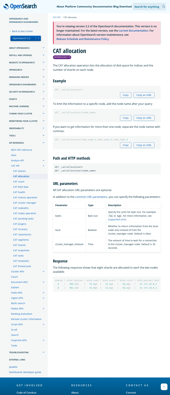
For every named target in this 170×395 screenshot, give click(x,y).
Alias (13, 155)
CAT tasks (18, 255)
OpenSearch (20, 6)
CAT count (18, 181)
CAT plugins (19, 223)
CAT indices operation (25, 197)
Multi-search (18, 303)
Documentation (102, 6)
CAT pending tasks (23, 218)
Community (84, 6)
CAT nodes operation (24, 213)
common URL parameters (91, 197)
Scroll (14, 329)
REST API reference (21, 149)
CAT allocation (21, 176)
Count (14, 276)
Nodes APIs (17, 308)
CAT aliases (19, 171)
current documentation (133, 30)
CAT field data (20, 186)
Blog (116, 6)
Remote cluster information (26, 319)
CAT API (15, 165)
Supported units (117, 219)
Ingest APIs (17, 297)
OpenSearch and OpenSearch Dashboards (23, 20)
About (60, 6)
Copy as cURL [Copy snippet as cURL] (144, 95)
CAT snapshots (21, 250)
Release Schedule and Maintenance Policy (82, 39)
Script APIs (17, 324)
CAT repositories (22, 234)
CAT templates (21, 260)
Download (125, 6)
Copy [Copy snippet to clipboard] (126, 95)
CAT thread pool (22, 266)
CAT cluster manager (24, 202)
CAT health (19, 192)
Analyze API (17, 160)
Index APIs (17, 292)
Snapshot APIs (19, 340)
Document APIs (19, 282)
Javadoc (13, 366)
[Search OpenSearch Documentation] (149, 6)
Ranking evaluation (21, 313)
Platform (70, 6)
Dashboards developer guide (25, 372)
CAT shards (19, 245)
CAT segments (21, 239)
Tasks (14, 345)
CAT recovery (20, 229)
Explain (15, 287)
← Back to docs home (21, 31)
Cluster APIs (17, 271)
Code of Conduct (26, 392)
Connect (131, 392)
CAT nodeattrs (21, 208)
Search (15, 334)
